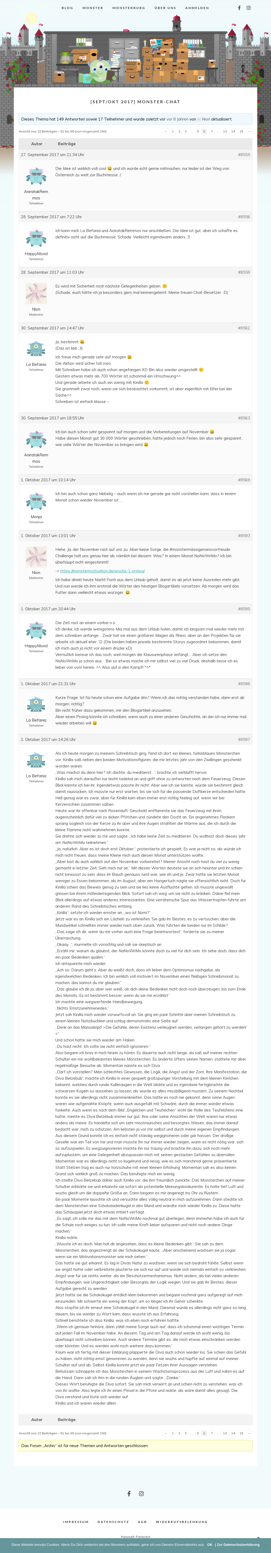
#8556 (244, 216)
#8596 (244, 683)
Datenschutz (113, 1522)
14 (233, 131)
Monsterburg (129, 8)
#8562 (244, 328)
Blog (68, 8)
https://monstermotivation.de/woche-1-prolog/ (102, 570)
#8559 (244, 272)
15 (241, 131)
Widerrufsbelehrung (182, 1522)
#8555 (244, 154)
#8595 (244, 608)
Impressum (76, 1522)
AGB (142, 1522)
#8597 (244, 739)
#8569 (244, 479)
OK (210, 1545)
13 (225, 131)
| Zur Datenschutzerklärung (237, 1545)
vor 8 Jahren (177, 119)
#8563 (244, 418)
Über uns (165, 8)
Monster (93, 8)
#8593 (244, 535)
